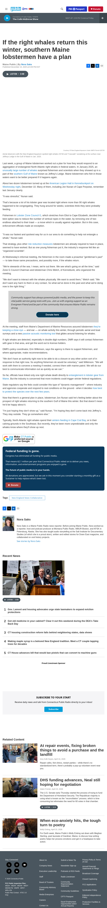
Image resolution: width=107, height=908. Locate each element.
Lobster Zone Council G (29, 215)
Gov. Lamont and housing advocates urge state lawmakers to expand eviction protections (50, 611)
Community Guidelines (70, 891)
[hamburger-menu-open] (6, 9)
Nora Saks (26, 64)
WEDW (19, 886)
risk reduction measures (40, 244)
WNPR (16, 888)
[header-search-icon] (62, 9)
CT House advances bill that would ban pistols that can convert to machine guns (52, 653)
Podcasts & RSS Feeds (70, 871)
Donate (97, 9)
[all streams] (103, 18)
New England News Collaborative (27, 498)
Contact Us (43, 906)
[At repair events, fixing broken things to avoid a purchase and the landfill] (20, 753)
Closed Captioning (89, 879)
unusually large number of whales (20, 170)
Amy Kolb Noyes (46, 759)
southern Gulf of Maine (25, 174)
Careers (42, 900)
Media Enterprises (46, 895)
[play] (7, 18)
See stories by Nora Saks (28, 541)
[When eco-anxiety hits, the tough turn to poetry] (20, 828)
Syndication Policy (89, 890)
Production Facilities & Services (91, 903)
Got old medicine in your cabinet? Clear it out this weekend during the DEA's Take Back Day (53, 622)
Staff (41, 877)
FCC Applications (89, 885)
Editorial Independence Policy (91, 896)
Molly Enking (45, 829)
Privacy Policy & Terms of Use (91, 861)
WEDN (13, 886)
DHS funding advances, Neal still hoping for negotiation (70, 782)
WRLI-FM (8, 890)
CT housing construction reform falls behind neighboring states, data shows (50, 632)
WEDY (26, 886)
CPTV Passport (67, 897)
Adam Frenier (45, 789)
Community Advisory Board (47, 888)
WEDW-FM (9, 888)
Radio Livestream (68, 877)
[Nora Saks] (8, 523)
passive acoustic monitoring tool (39, 333)
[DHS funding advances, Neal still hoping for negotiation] (20, 787)
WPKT (22, 888)
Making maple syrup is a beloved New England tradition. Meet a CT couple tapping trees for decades (53, 642)
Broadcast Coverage (90, 874)
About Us (43, 860)
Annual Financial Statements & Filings (90, 868)
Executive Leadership (48, 871)
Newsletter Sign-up (68, 866)
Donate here (52, 314)
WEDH (7, 886)
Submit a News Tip (68, 860)
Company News (45, 866)
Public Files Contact (12, 893)
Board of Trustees (46, 882)
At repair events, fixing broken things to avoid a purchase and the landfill (72, 750)
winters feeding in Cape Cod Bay (69, 420)
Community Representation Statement (67, 884)
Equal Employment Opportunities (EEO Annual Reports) (68, 904)
